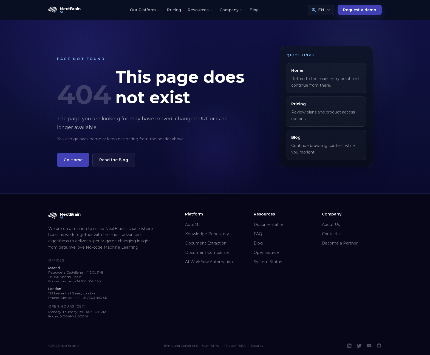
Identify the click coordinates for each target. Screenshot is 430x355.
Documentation (269, 224)
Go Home (73, 159)
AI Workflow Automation (209, 261)
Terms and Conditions (180, 345)
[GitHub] (379, 345)
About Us (331, 224)
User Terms (210, 345)
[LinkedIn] (349, 345)
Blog (254, 9)
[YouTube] (369, 345)
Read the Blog (113, 159)
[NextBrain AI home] (64, 9)
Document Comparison (207, 252)
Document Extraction (206, 243)
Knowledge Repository (207, 233)
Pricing (174, 9)
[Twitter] (359, 345)
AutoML (193, 224)
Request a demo (359, 9)
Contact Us (332, 233)
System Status (268, 261)
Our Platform (145, 9)
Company (231, 9)
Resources (200, 9)
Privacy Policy (235, 345)
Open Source (266, 252)
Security (257, 345)
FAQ (258, 233)
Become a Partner (340, 243)
